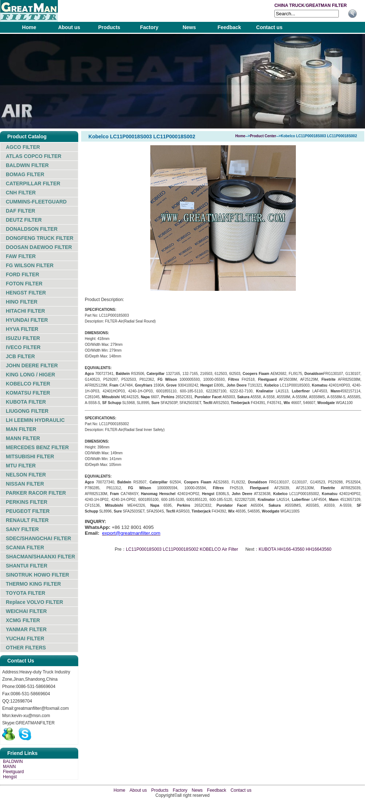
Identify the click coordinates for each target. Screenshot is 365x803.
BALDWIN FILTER (27, 165)
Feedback (229, 27)
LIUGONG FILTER (27, 411)
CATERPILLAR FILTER (33, 183)
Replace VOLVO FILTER (34, 602)
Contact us (269, 27)
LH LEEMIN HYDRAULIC (35, 420)
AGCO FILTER (23, 147)
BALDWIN (13, 761)
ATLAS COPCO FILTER (34, 156)
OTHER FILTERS (26, 647)
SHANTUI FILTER (26, 566)
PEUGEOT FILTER (27, 511)
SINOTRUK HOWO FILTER (37, 575)
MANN (9, 766)
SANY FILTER (22, 529)
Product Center (263, 136)
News (189, 27)
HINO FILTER (21, 302)
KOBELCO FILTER (28, 384)
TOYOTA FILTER (25, 593)
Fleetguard (13, 771)
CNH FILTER (21, 192)
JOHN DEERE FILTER (32, 365)
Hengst (10, 776)
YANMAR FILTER (26, 629)
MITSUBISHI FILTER (30, 456)
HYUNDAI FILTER (27, 320)
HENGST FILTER (26, 293)
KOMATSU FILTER (28, 393)
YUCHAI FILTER (25, 638)
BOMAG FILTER (25, 174)
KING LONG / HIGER (30, 374)
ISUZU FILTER (23, 338)
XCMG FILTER (23, 620)
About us (69, 27)
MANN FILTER (23, 438)
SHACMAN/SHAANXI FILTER (40, 556)
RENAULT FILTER (27, 520)
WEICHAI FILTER (26, 611)
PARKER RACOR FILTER (36, 493)
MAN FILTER (21, 429)
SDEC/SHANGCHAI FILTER (38, 538)
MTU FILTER (21, 465)
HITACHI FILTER (25, 311)
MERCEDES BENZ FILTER (37, 447)
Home (29, 27)
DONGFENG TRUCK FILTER (40, 238)
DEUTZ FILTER (24, 220)
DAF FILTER (20, 211)
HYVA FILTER (22, 329)
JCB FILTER (20, 356)
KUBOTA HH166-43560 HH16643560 (295, 549)
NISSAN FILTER (25, 484)
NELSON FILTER (26, 475)
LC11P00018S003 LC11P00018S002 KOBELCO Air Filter (182, 549)
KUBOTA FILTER (26, 402)
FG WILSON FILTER (29, 265)
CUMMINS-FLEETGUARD (36, 202)
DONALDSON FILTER (31, 229)
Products (109, 27)
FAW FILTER (21, 256)
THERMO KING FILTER (33, 584)
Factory (149, 27)
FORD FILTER (22, 274)
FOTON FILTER (24, 283)
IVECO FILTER (23, 347)
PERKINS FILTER (26, 502)
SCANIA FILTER (25, 547)
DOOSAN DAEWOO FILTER (39, 247)
